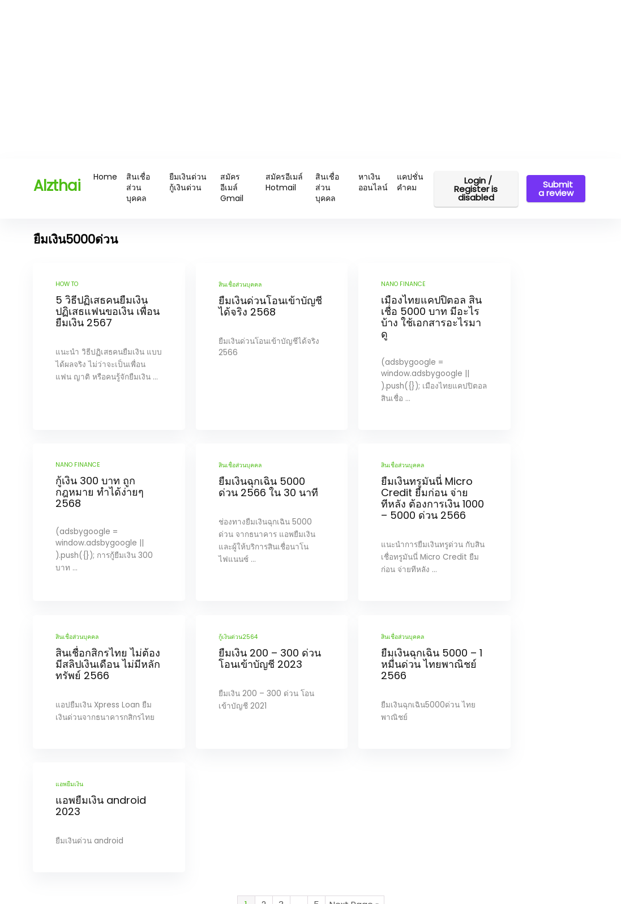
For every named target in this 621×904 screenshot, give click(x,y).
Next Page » (354, 817)
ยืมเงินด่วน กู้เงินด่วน (188, 182)
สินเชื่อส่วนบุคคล (138, 187)
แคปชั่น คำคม (410, 182)
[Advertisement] (310, 79)
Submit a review (555, 188)
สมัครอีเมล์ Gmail (231, 187)
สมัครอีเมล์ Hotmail (284, 182)
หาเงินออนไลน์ (373, 182)
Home (105, 176)
